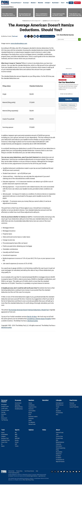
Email (37, 36)
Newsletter (73, 501)
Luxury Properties (74, 436)
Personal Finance (16, 2)
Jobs (57, 464)
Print (34, 36)
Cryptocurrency (32, 436)
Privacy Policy (64, 105)
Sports (17, 459)
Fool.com (14, 36)
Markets (33, 2)
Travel (57, 436)
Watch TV (77, 2)
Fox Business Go (60, 489)
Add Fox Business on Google (48, 36)
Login (71, 2)
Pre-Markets (32, 452)
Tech (62, 2)
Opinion (31, 459)
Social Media (4, 464)
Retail (30, 450)
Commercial (73, 434)
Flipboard (64, 501)
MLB (16, 466)
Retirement (4, 447)
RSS (70, 501)
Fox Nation (58, 487)
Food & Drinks (59, 442)
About (58, 459)
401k (2, 445)
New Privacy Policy (30, 509)
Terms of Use (72, 105)
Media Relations (60, 471)
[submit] (79, 39)
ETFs (30, 444)
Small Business (19, 438)
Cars (57, 438)
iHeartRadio (79, 501)
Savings (3, 441)
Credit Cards (4, 438)
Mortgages (4, 434)
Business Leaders (33, 446)
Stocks (30, 432)
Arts (57, 444)
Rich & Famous (59, 434)
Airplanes (58, 440)
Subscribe (68, 99)
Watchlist (40, 2)
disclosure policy (32, 350)
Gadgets (3, 466)
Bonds (30, 442)
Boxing (16, 469)
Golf (16, 473)
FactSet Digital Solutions (32, 505)
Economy (25, 2)
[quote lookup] (67, 39)
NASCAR (17, 468)
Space (2, 475)
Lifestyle (47, 2)
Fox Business (5, 3)
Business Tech (5, 468)
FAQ (57, 469)
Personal (72, 432)
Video (44, 459)
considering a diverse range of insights (39, 348)
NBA (16, 464)
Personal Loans (5, 439)
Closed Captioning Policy (13, 502)
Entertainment (59, 432)
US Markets (31, 434)
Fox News (58, 485)
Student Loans (5, 436)
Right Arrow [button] (79, 13)
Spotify (76, 501)
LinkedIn (67, 501)
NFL (16, 462)
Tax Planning (4, 449)
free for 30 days (32, 346)
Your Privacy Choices (29, 500)
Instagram (58, 501)
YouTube (61, 501)
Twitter (28, 36)
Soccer (16, 471)
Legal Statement (41, 505)
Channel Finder (60, 462)
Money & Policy (19, 436)
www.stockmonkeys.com (19, 73)
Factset (11, 505)
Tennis (16, 475)
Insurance (3, 443)
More (67, 2)
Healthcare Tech (5, 469)
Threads (31, 36)
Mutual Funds (32, 453)
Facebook (25, 36)
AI (1, 473)
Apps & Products (60, 491)
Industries (31, 448)
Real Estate (55, 2)
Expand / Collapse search (67, 3)
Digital (2, 462)
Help (37, 500)
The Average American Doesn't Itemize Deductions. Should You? (28, 339)
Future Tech (4, 471)
